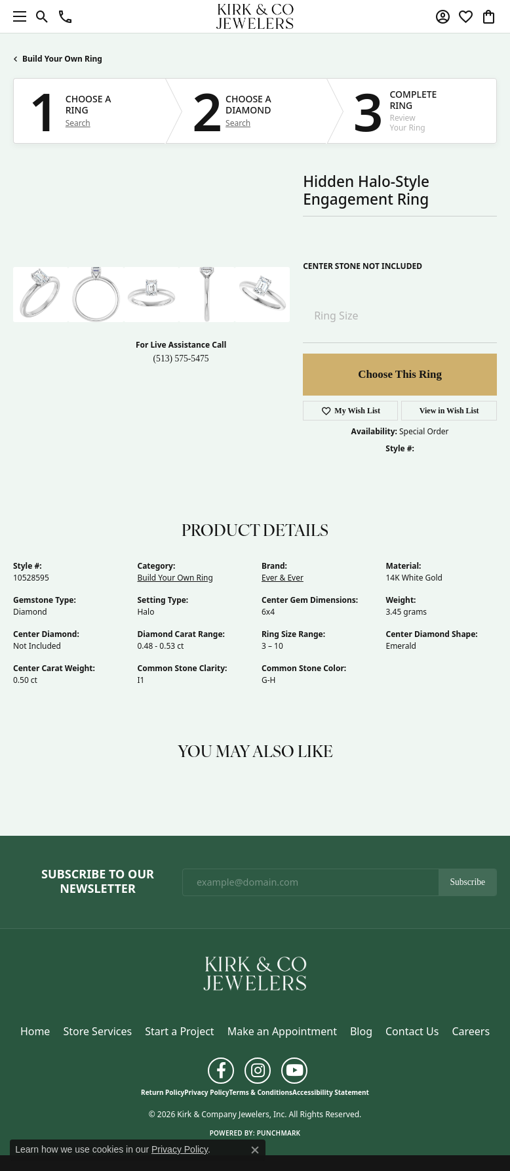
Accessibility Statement (330, 1092)
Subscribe (467, 882)
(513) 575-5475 (181, 358)
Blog (361, 1031)
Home (35, 1031)
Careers (471, 1031)
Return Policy (162, 1092)
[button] (42, 16)
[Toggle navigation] (16, 16)
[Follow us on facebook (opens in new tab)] (221, 1071)
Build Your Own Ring (62, 58)
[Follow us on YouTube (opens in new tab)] (294, 1071)
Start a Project (179, 1031)
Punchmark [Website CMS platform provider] (279, 1133)
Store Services (97, 1031)
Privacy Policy (206, 1092)
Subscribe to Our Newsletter (97, 881)
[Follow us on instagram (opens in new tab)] (258, 1071)
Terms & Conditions (260, 1092)
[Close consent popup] (255, 1150)
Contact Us (412, 1031)
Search (78, 123)
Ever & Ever (283, 577)
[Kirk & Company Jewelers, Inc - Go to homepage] (255, 973)
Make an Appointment (282, 1031)
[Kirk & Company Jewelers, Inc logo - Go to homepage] (255, 16)
